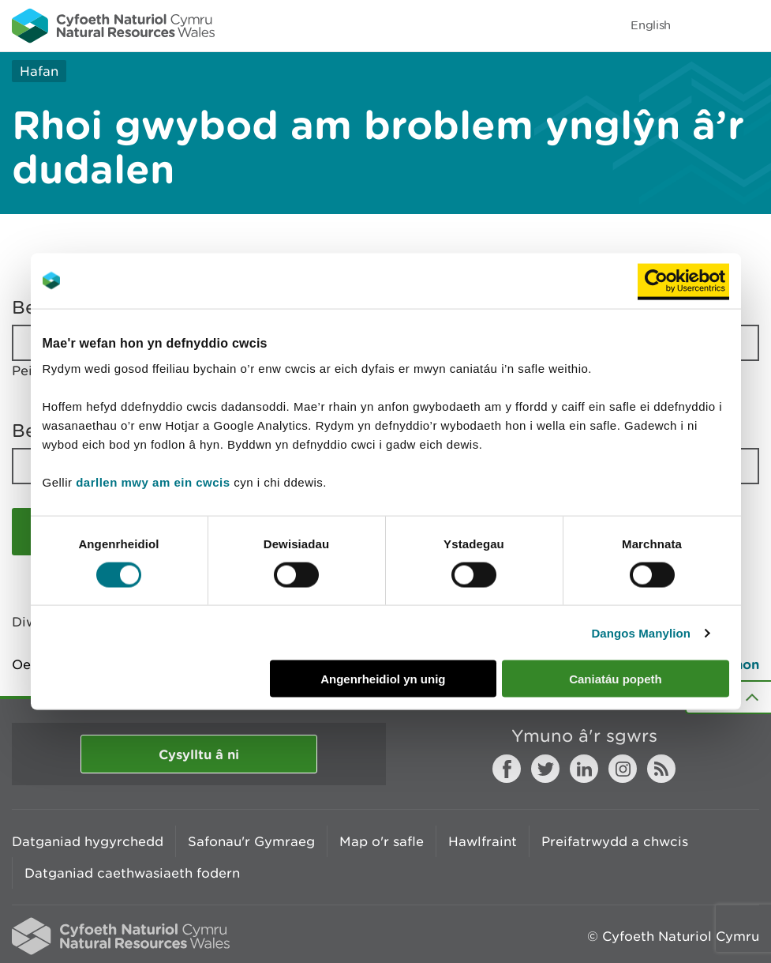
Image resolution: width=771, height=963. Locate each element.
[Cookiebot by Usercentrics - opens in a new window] (683, 280)
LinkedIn (584, 768)
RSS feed (661, 768)
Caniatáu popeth (615, 679)
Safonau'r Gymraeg (251, 841)
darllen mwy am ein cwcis (153, 482)
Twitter (545, 768)
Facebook (506, 768)
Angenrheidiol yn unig (382, 679)
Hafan (39, 71)
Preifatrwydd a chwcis (614, 841)
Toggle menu (749, 25)
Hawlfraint (482, 841)
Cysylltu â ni (199, 754)
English (651, 24)
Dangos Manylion (641, 632)
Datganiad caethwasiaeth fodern (132, 873)
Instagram (622, 768)
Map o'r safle (381, 841)
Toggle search (705, 25)
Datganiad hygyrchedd (87, 841)
